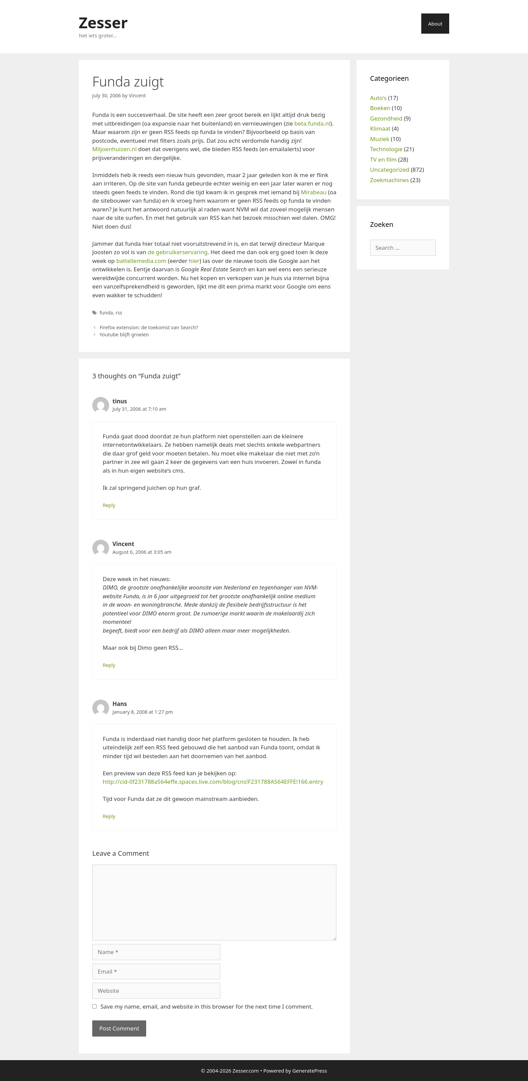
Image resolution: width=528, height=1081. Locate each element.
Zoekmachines (389, 180)
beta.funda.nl (312, 123)
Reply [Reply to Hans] (109, 816)
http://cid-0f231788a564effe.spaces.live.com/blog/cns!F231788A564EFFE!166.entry (213, 781)
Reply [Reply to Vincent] (109, 665)
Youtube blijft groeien (124, 334)
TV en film (383, 159)
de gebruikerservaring (177, 252)
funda (106, 312)
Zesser (103, 22)
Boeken (380, 108)
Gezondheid (386, 118)
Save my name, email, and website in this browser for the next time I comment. (206, 1006)
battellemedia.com (141, 261)
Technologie (386, 149)
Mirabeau (314, 192)
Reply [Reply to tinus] (109, 505)
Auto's (378, 98)
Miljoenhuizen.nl (114, 149)
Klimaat (380, 128)
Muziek (379, 139)
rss (119, 312)
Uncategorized (389, 169)
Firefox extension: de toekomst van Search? (149, 327)
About (435, 23)
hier (194, 261)
